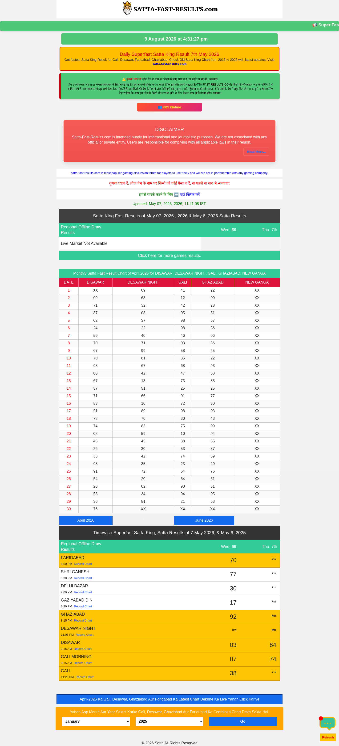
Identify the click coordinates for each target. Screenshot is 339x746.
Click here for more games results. (169, 255)
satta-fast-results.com (169, 64)
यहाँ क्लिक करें (190, 195)
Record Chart (83, 564)
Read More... (256, 151)
